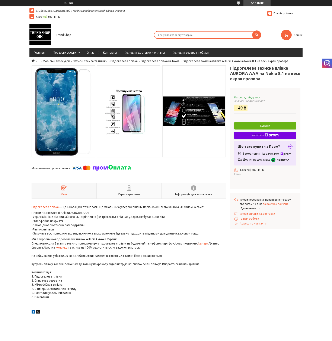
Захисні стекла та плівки (90, 61)
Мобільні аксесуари (56, 61)
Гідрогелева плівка (124, 61)
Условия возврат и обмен (191, 52)
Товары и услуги (64, 52)
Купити (265, 125)
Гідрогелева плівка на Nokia (160, 61)
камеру (203, 243)
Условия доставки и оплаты (145, 52)
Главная (39, 52)
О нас (90, 52)
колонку (61, 247)
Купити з (265, 135)
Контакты (110, 52)
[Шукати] (256, 34)
